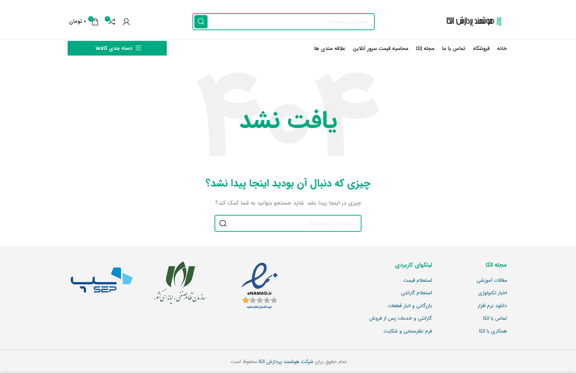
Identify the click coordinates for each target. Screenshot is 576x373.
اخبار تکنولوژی (492, 293)
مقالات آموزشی (491, 280)
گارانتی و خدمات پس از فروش (400, 318)
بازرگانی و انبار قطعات (410, 306)
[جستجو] (283, 21)
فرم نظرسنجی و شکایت (408, 331)
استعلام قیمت (417, 280)
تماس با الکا (495, 318)
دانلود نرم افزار (492, 306)
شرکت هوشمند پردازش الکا (285, 362)
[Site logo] (472, 21)
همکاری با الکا (493, 331)
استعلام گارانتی (416, 293)
